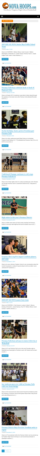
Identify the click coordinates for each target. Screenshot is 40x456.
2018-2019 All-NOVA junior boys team (15, 300)
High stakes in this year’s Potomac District (17, 217)
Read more (5, 59)
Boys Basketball (7, 63)
